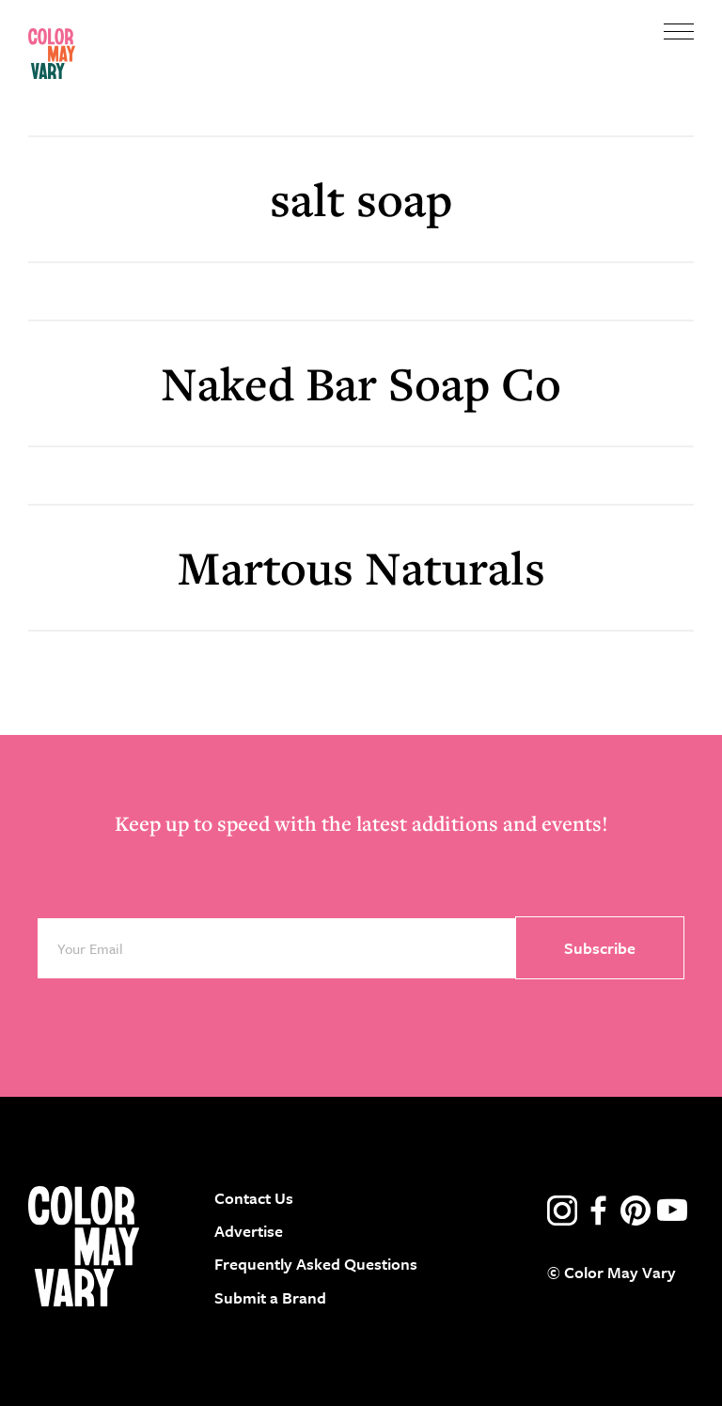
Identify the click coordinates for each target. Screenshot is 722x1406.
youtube (672, 1210)
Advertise (248, 1230)
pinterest (635, 1210)
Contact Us (253, 1198)
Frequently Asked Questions (315, 1263)
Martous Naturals (361, 567)
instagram (562, 1210)
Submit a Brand (270, 1297)
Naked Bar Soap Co (361, 383)
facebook (599, 1210)
